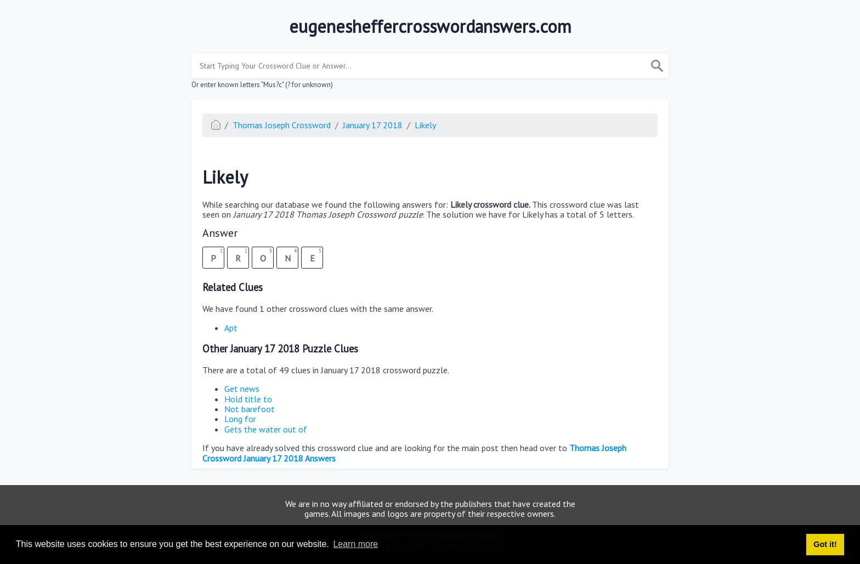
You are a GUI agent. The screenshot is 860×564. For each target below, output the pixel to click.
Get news (241, 388)
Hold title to (248, 399)
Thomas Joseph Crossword (282, 124)
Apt (230, 327)
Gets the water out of (265, 429)
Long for (240, 418)
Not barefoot (249, 408)
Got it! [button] (824, 544)
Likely (425, 124)
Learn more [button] (355, 544)
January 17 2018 (373, 124)
